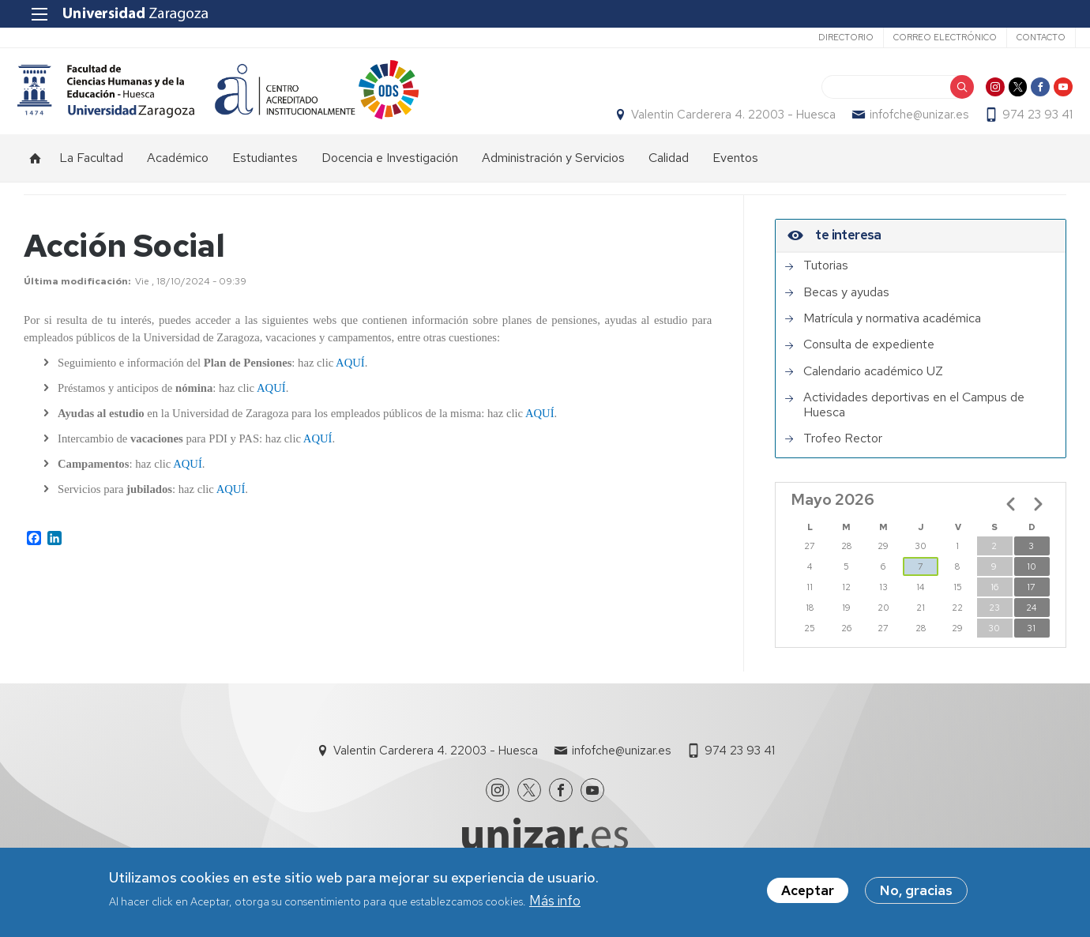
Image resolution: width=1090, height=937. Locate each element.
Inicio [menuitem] (35, 174)
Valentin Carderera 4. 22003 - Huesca (727, 123)
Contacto (1031, 37)
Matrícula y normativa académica (892, 334)
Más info (555, 900)
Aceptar (807, 891)
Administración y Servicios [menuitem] (553, 174)
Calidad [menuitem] (668, 174)
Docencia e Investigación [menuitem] (389, 174)
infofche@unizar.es (912, 123)
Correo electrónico (935, 37)
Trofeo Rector (842, 454)
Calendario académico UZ (873, 387)
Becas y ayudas (846, 308)
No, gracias (916, 891)
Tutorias (825, 282)
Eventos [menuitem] (735, 174)
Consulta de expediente (868, 361)
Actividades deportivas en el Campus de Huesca (913, 421)
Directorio (836, 37)
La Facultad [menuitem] (91, 174)
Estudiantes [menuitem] (265, 174)
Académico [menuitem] (178, 174)
